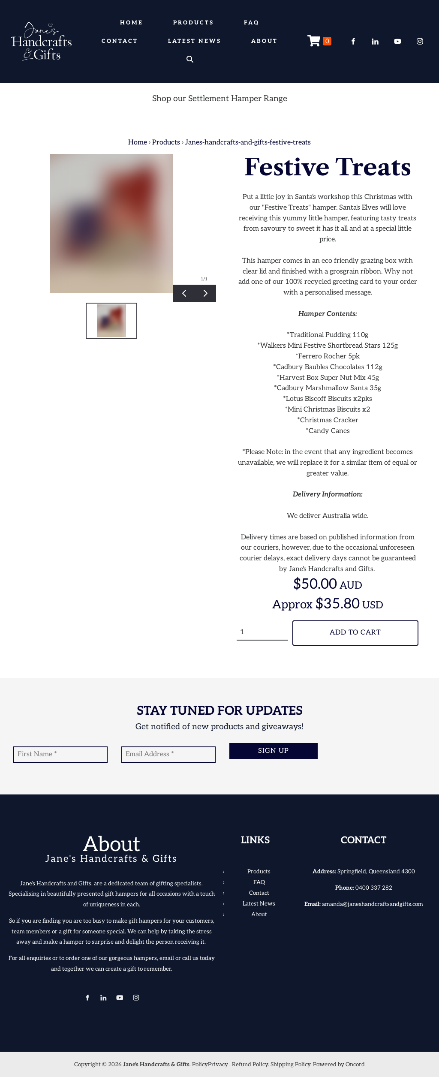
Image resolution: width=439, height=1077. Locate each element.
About (264, 41)
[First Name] (60, 754)
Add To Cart (355, 633)
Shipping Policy (290, 1064)
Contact (120, 41)
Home (131, 22)
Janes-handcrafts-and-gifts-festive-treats (248, 142)
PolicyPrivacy (210, 1064)
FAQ (251, 22)
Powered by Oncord (339, 1064)
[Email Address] (168, 754)
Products (193, 22)
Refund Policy (250, 1064)
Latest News (194, 41)
